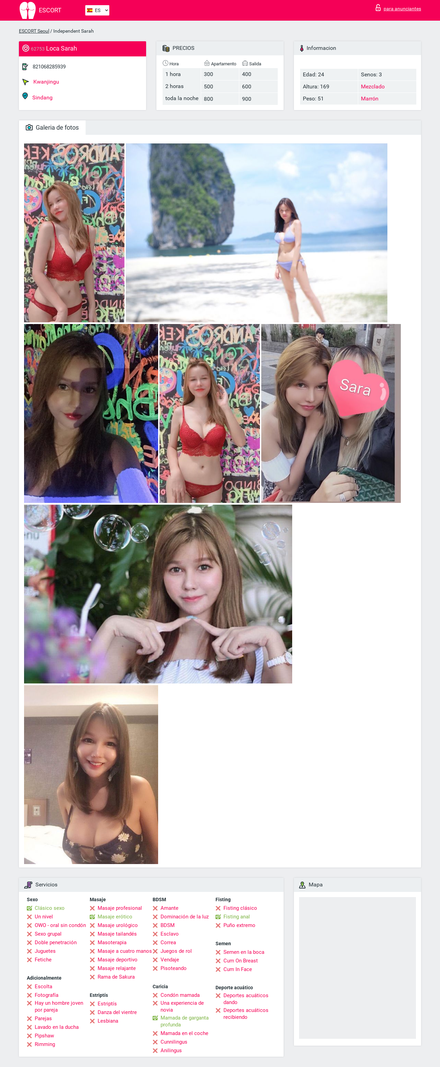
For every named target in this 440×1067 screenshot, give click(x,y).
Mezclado (373, 86)
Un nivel (44, 917)
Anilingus (171, 1050)
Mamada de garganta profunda (185, 1021)
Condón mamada (180, 995)
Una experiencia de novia (182, 1006)
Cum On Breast (240, 961)
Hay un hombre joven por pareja (59, 1006)
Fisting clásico (240, 908)
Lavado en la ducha (57, 1027)
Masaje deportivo (118, 960)
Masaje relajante (117, 968)
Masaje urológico (118, 925)
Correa (168, 942)
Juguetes (45, 951)
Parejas (43, 1018)
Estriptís (107, 1004)
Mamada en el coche (184, 1033)
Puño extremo (239, 925)
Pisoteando (174, 968)
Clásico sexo (50, 908)
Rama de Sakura (116, 977)
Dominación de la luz (185, 917)
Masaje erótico (115, 917)
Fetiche (43, 960)
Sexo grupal (48, 934)
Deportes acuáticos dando (245, 998)
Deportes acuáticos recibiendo (245, 1013)
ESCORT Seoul (34, 31)
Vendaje (170, 960)
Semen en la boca (243, 952)
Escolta (43, 986)
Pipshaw (44, 1036)
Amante (169, 908)
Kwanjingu (40, 81)
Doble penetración (56, 942)
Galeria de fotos (52, 127)
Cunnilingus (174, 1042)
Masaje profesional (120, 908)
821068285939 (49, 67)
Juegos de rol (176, 951)
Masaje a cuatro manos (125, 951)
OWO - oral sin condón (60, 925)
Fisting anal (236, 917)
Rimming (45, 1044)
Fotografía (46, 995)
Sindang (37, 96)
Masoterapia (112, 942)
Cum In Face (237, 969)
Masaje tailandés (117, 934)
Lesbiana (108, 1021)
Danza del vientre (117, 1012)
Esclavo (170, 934)
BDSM (168, 925)
